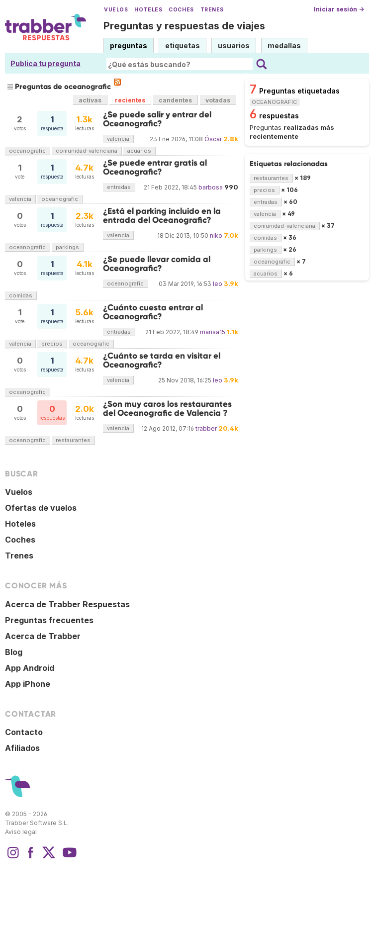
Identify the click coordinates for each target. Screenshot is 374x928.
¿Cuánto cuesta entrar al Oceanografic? (153, 312)
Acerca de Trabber (43, 636)
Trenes (212, 9)
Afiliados (22, 748)
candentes (175, 100)
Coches (181, 9)
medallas (284, 45)
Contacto (24, 732)
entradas (119, 187)
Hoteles (148, 9)
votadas (217, 100)
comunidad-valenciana (86, 150)
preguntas (128, 45)
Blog (13, 652)
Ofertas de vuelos (41, 508)
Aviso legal (21, 831)
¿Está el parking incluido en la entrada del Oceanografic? (162, 215)
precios (52, 343)
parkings (67, 247)
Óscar (213, 139)
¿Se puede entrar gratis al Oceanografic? (155, 167)
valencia (118, 138)
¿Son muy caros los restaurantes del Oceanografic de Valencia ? (167, 408)
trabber (206, 428)
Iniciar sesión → (339, 9)
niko (216, 235)
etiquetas (182, 45)
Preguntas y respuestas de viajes (184, 26)
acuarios (139, 150)
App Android (29, 668)
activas (90, 100)
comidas (20, 295)
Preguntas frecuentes (49, 620)
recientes (130, 100)
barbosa (210, 187)
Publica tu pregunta (45, 63)
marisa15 (212, 332)
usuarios (234, 45)
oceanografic (27, 150)
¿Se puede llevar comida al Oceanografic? (156, 264)
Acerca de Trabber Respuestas (67, 604)
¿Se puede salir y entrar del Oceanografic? (157, 119)
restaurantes (73, 440)
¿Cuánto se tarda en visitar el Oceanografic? (161, 360)
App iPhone (27, 684)
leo (217, 283)
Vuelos (116, 9)
